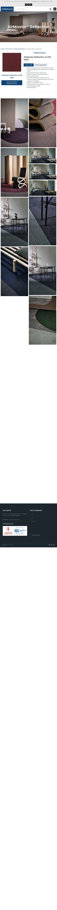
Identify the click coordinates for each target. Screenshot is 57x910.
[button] (54, 9)
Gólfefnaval (7, 9)
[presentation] (36, 568)
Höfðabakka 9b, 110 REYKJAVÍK (39, 1)
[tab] (29, 64)
